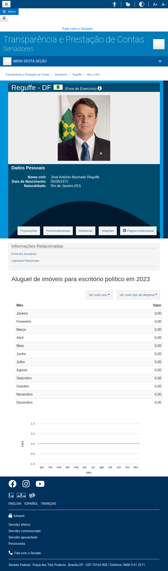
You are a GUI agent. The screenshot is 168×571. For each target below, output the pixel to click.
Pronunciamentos (58, 231)
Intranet (16, 515)
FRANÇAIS (48, 504)
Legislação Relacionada (25, 260)
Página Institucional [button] (138, 230)
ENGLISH (15, 504)
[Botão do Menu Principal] (9, 11)
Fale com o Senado (77, 29)
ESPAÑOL (31, 504)
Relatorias (86, 231)
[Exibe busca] (159, 44)
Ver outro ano (99, 295)
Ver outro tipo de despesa (138, 295)
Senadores (18, 49)
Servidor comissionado (25, 531)
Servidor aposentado (23, 537)
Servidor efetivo (19, 525)
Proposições (28, 231)
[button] (114, 4)
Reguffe (77, 74)
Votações (108, 231)
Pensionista (17, 544)
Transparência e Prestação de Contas (73, 39)
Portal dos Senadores (24, 254)
